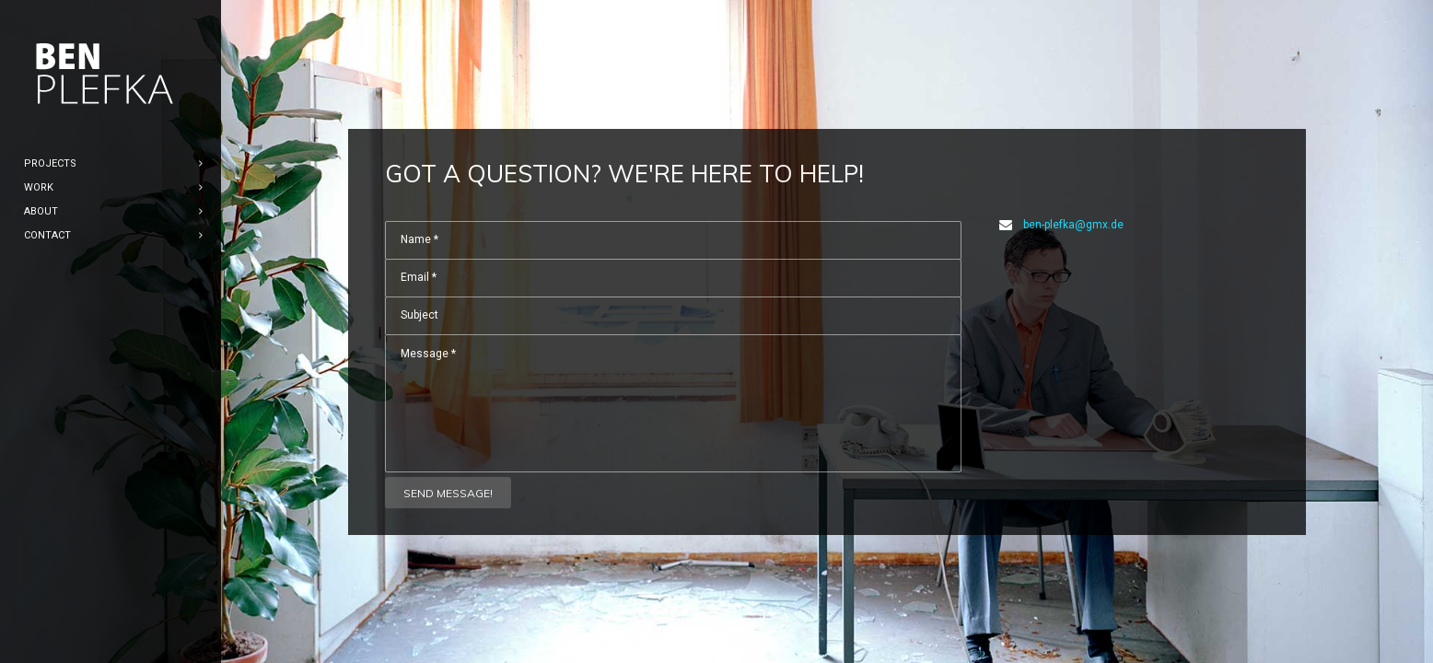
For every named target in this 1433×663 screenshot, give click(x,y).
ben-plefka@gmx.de (1073, 224)
